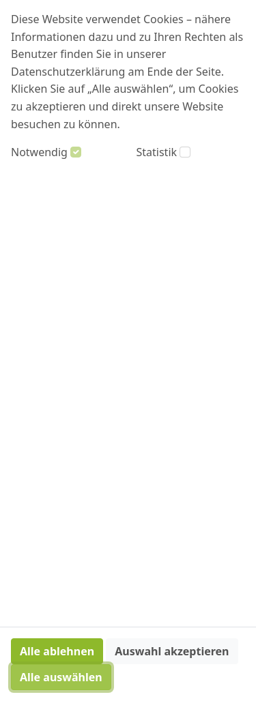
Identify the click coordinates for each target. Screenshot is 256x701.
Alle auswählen (61, 677)
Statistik (157, 152)
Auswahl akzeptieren (172, 651)
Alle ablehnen (57, 651)
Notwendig (39, 152)
